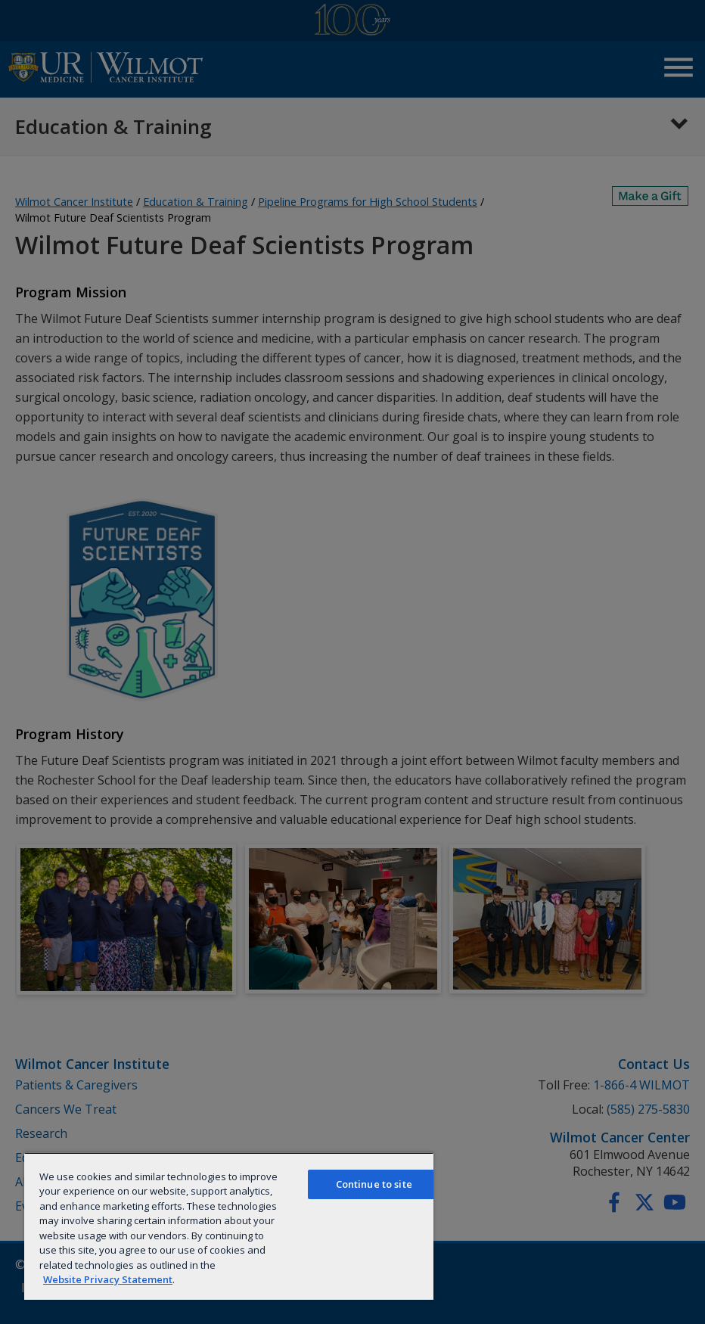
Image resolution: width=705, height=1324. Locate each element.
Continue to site (374, 1184)
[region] (228, 1226)
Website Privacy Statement (107, 1279)
